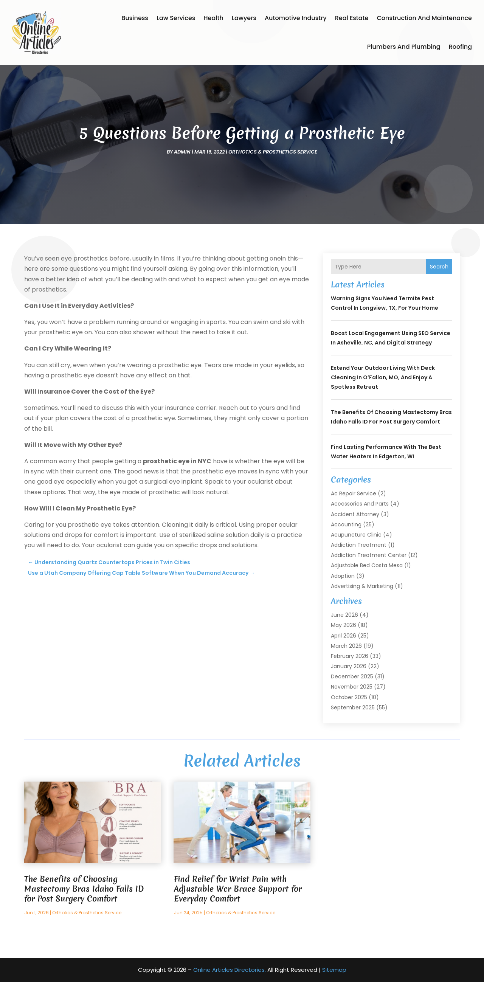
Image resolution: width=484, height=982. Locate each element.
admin (182, 151)
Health (213, 18)
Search (439, 266)
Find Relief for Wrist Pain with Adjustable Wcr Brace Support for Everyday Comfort (238, 888)
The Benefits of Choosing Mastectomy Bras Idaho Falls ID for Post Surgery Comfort (84, 888)
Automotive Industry (296, 18)
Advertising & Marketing (362, 586)
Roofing (460, 46)
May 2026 (343, 625)
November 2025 (351, 686)
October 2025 (349, 697)
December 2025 (352, 676)
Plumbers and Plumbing (404, 46)
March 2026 (346, 646)
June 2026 (344, 615)
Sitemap (334, 970)
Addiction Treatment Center (368, 555)
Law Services (176, 18)
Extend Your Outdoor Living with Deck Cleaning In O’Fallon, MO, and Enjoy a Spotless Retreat (383, 377)
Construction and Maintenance (424, 18)
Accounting (346, 524)
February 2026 (349, 656)
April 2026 (343, 635)
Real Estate (352, 18)
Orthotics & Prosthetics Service (272, 151)
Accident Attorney (355, 514)
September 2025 (353, 707)
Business (134, 18)
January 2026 (348, 666)
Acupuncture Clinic (356, 534)
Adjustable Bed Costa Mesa (367, 565)
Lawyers (244, 18)
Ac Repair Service (353, 493)
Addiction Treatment (358, 545)
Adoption (343, 576)
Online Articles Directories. (229, 970)
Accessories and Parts (360, 503)
